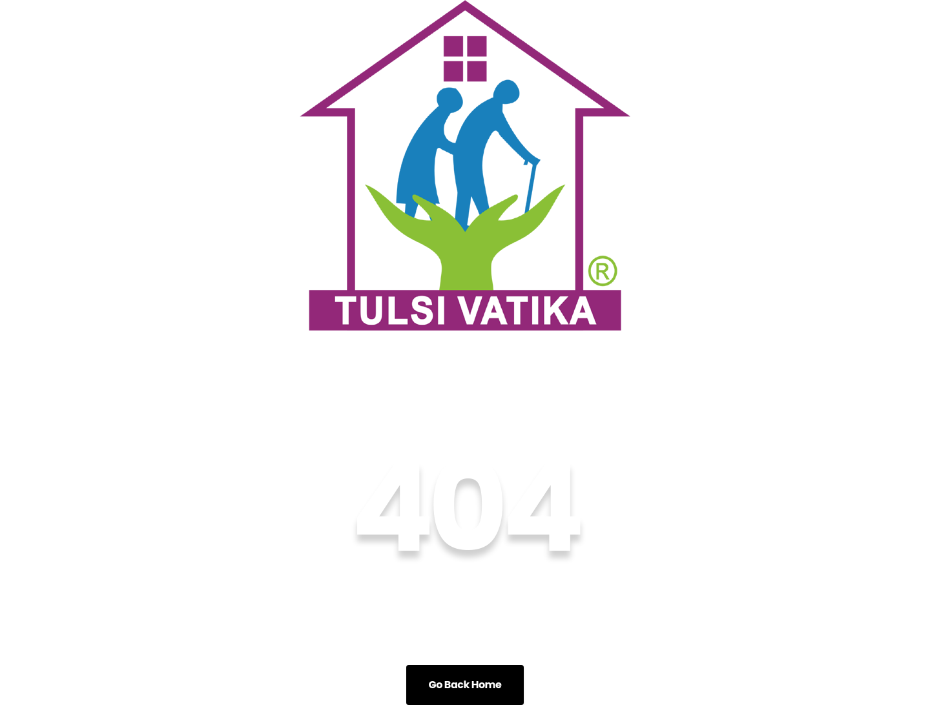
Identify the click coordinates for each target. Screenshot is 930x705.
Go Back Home (465, 684)
